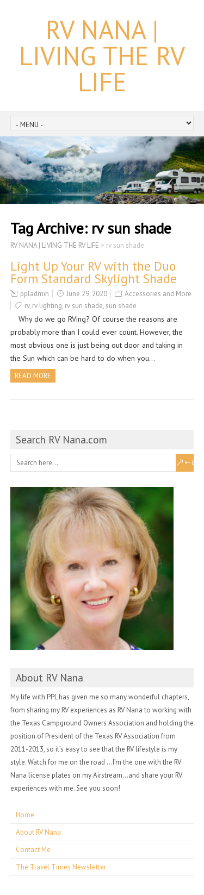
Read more (33, 375)
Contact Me (33, 849)
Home (25, 814)
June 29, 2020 (86, 293)
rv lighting (47, 305)
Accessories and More (158, 293)
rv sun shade (84, 305)
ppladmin (34, 293)
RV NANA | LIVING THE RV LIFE (102, 55)
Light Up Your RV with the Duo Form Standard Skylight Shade (93, 272)
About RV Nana (38, 832)
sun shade (121, 305)
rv (26, 305)
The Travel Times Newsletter (61, 867)
